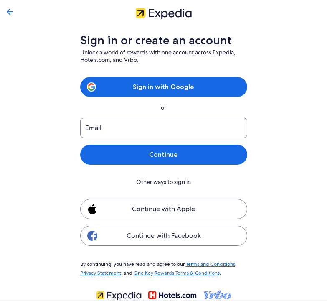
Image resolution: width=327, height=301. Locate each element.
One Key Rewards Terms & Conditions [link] (174, 272)
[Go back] (10, 12)
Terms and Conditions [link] (206, 264)
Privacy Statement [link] (100, 272)
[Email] (163, 128)
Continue (163, 154)
